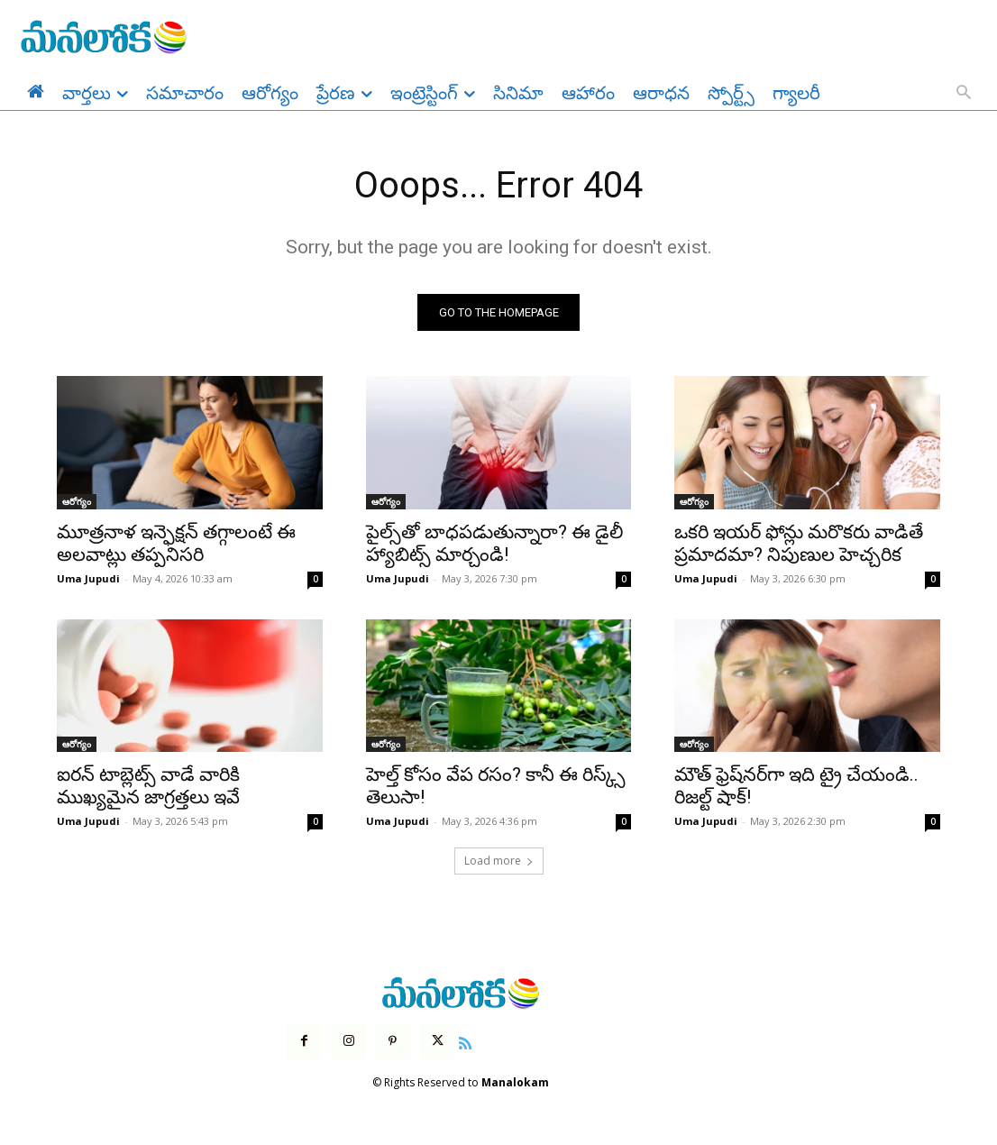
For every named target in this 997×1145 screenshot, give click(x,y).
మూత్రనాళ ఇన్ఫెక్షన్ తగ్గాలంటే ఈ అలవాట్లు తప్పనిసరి (176, 543)
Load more (499, 860)
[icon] (465, 1041)
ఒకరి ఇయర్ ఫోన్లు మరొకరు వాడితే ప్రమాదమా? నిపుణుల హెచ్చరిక (798, 543)
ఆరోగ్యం (76, 501)
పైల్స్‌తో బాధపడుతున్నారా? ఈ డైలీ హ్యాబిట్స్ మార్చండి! (494, 543)
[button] (963, 93)
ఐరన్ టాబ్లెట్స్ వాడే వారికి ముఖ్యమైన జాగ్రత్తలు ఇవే (148, 786)
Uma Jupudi (88, 578)
